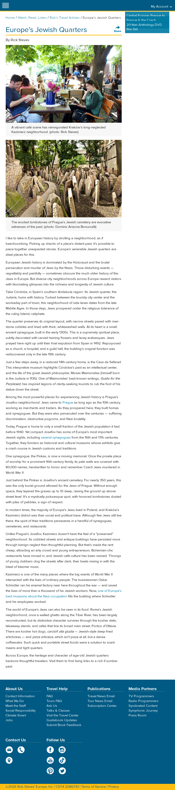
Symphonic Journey (143, 710)
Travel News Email (101, 696)
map (9, 760)
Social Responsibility (20, 710)
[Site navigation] (5, 5)
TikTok (62, 760)
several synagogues (56, 437)
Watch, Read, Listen (32, 18)
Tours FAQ (54, 701)
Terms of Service (93, 787)
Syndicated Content (143, 706)
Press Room (138, 715)
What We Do (14, 701)
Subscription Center (102, 706)
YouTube (50, 760)
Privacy (113, 787)
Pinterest (50, 770)
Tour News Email (100, 701)
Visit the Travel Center (62, 715)
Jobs (9, 720)
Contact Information (20, 696)
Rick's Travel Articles (65, 18)
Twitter (62, 770)
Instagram (62, 749)
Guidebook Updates (61, 720)
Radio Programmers (143, 701)
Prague (67, 402)
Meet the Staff (15, 706)
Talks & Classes (58, 710)
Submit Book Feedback (63, 725)
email (9, 749)
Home (10, 18)
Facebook (50, 749)
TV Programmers (141, 696)
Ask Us (51, 706)
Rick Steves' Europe (87, 5)
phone (21, 749)
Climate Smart (15, 715)
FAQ (49, 696)
